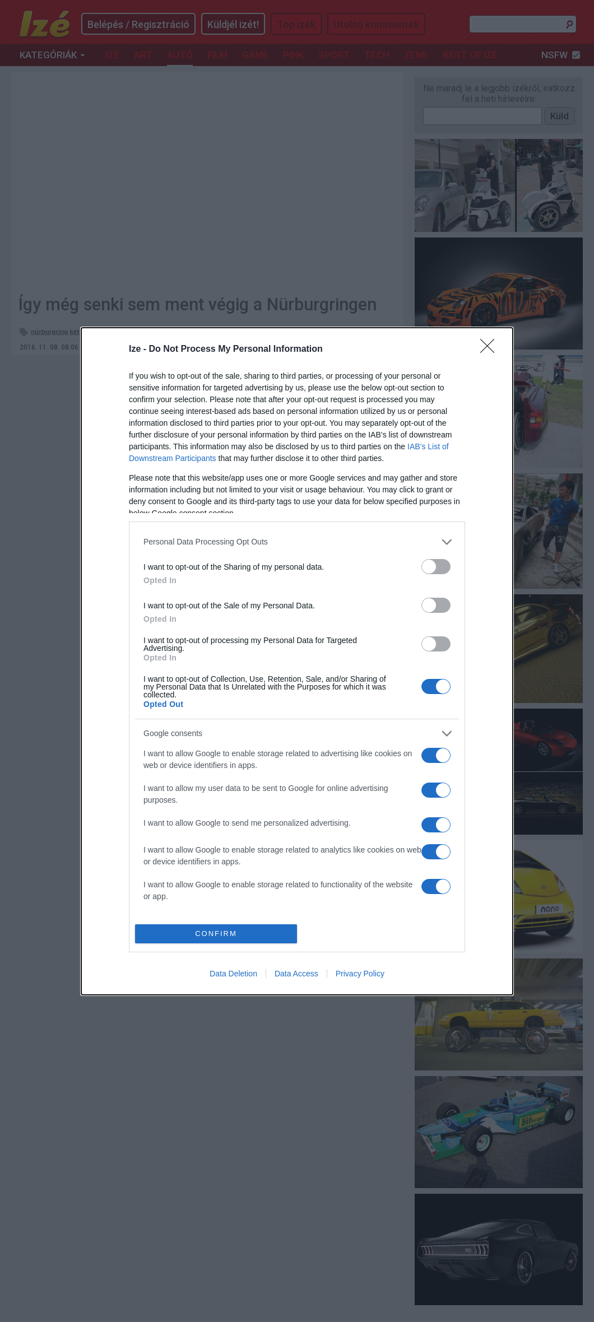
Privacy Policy (360, 973)
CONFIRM (216, 933)
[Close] (491, 349)
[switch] (436, 566)
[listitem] (297, 542)
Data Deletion (233, 973)
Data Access (296, 973)
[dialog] (297, 661)
